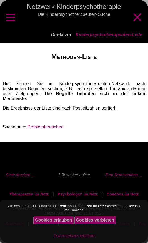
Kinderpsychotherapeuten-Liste (109, 34)
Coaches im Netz (123, 194)
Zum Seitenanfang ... (123, 175)
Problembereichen (45, 127)
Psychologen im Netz (77, 194)
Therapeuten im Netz (29, 194)
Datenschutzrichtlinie (74, 236)
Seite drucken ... (20, 175)
